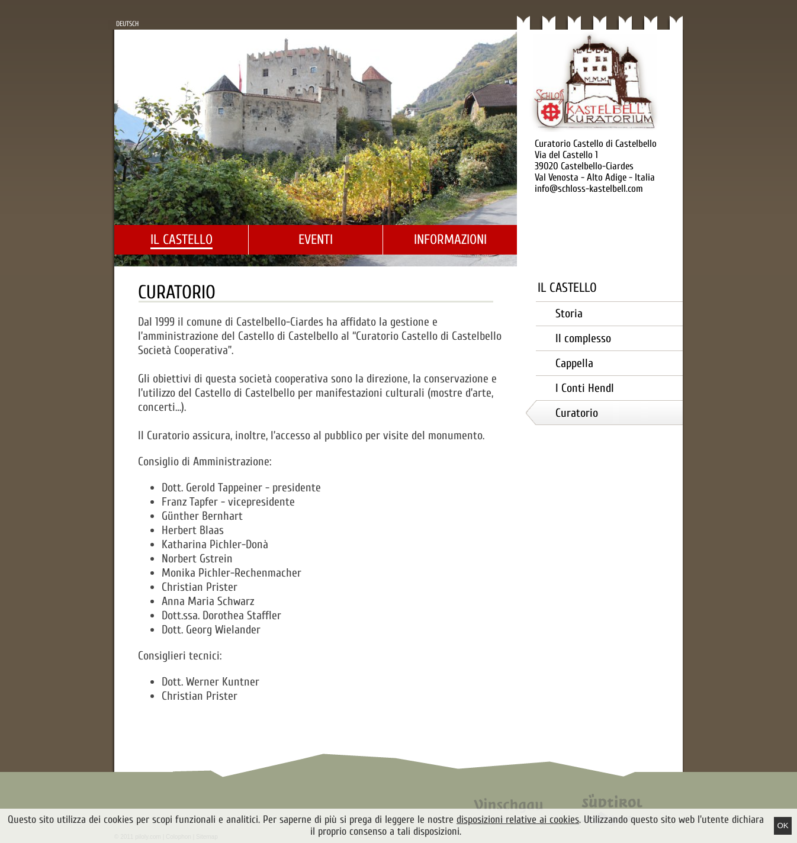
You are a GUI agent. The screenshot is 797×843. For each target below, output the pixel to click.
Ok (782, 825)
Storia (569, 313)
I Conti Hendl (584, 388)
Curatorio (576, 413)
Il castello (181, 239)
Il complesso (583, 338)
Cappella (574, 363)
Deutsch (127, 24)
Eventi (315, 239)
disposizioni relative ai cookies (518, 819)
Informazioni (450, 239)
